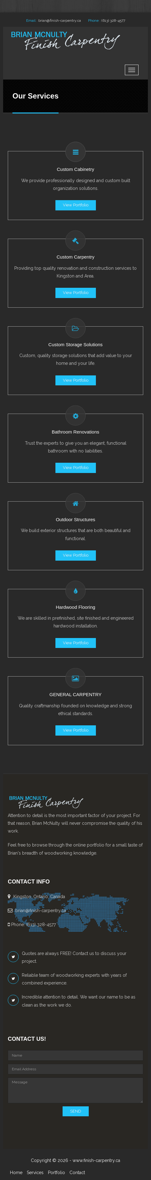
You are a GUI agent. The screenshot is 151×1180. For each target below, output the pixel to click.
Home (16, 1172)
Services (35, 1172)
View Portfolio (75, 205)
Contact (77, 1172)
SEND (75, 1111)
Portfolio (56, 1172)
